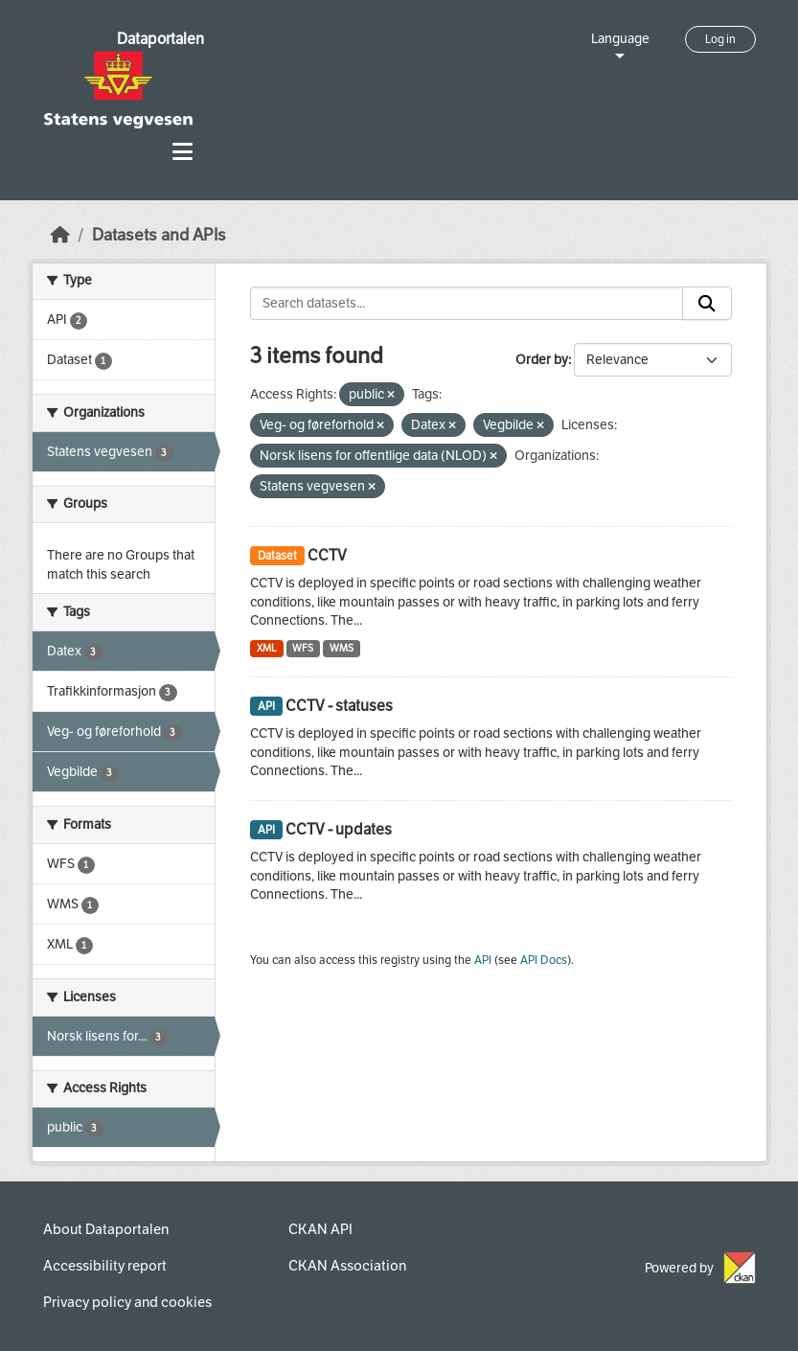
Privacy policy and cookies (127, 1302)
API (482, 960)
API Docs (543, 960)
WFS (302, 648)
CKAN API (320, 1229)
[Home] (60, 235)
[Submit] (707, 303)
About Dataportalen (106, 1229)
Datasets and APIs (159, 235)
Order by (541, 360)
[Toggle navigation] (182, 152)
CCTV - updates (338, 829)
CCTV (327, 555)
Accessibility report (105, 1265)
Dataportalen (160, 39)
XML (267, 648)
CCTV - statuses (339, 706)
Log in (720, 39)
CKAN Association (347, 1265)
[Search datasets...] (466, 303)
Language (620, 39)
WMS (341, 648)
